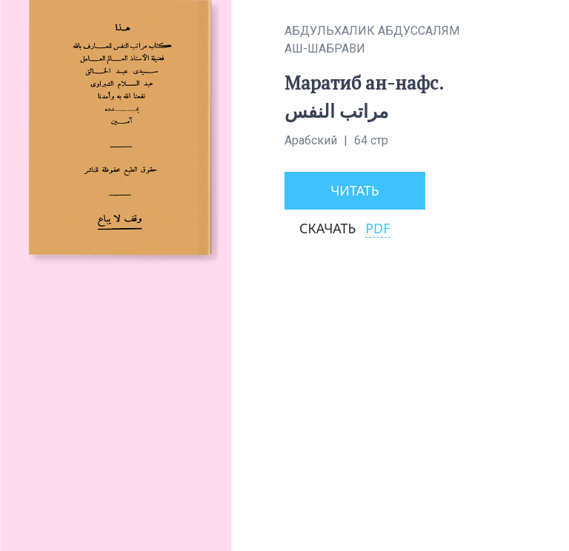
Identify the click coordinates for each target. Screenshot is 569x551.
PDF (377, 228)
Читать (354, 190)
